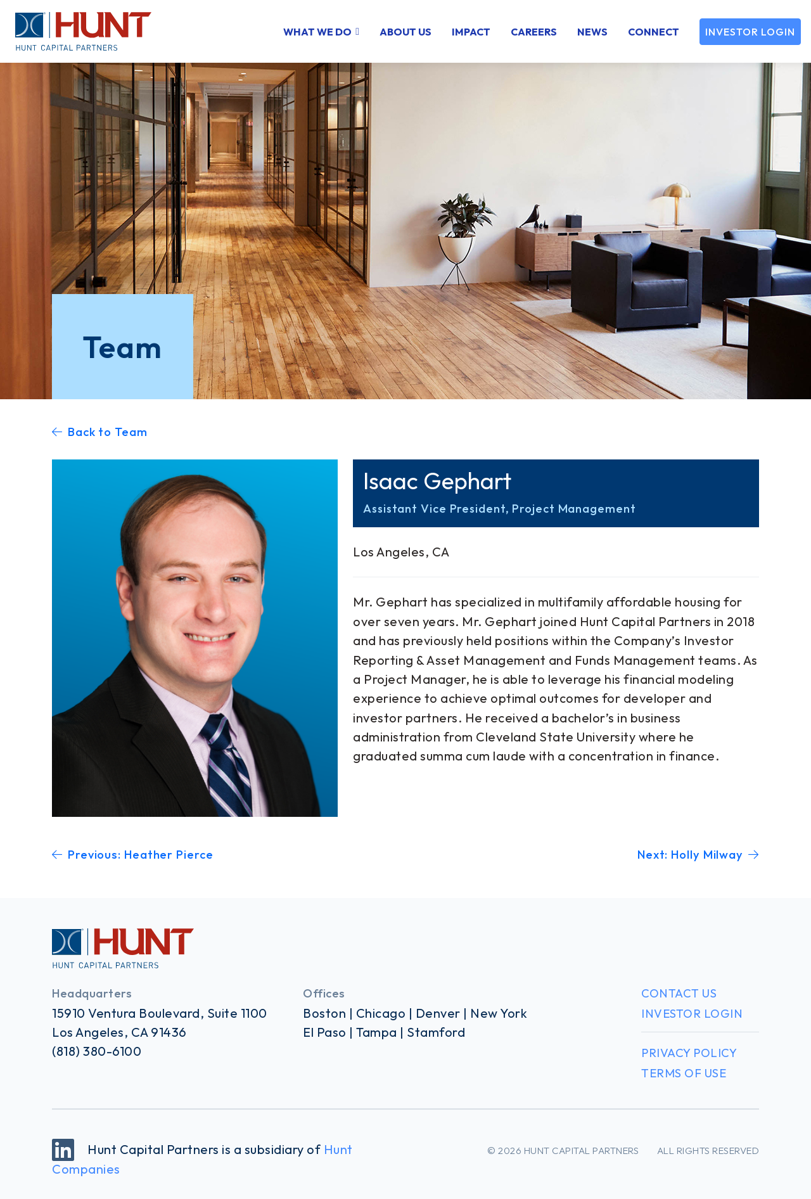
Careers (534, 31)
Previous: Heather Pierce (133, 854)
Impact (471, 31)
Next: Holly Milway (698, 854)
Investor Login (750, 31)
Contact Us (679, 993)
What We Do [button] (317, 31)
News (592, 31)
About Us (405, 31)
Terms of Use (683, 1073)
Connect (653, 31)
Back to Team (100, 432)
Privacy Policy (689, 1053)
